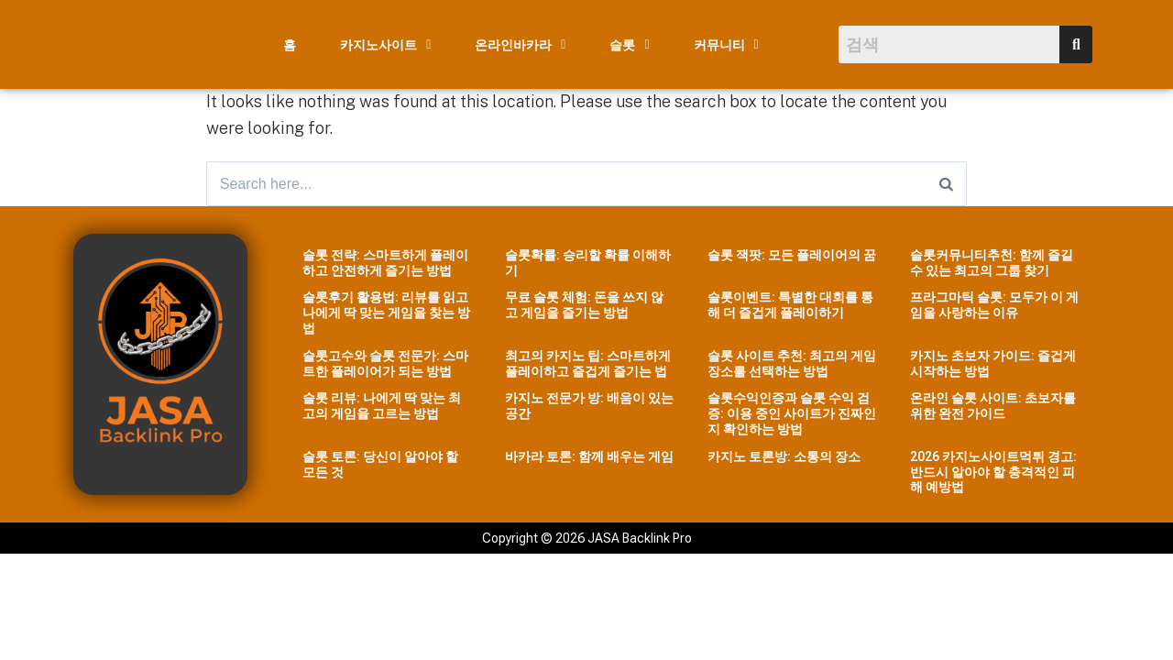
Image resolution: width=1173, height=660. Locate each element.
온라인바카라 (520, 45)
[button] (385, 45)
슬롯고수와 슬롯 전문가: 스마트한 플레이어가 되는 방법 (385, 364)
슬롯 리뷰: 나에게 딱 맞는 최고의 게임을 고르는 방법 (381, 407)
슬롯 (629, 45)
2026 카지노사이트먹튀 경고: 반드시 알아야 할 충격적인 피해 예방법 (993, 473)
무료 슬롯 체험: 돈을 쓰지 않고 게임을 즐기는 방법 (584, 307)
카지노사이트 (385, 45)
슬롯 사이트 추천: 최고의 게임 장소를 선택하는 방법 (791, 364)
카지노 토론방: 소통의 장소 (784, 457)
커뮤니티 (726, 45)
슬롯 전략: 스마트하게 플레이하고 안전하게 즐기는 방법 (385, 263)
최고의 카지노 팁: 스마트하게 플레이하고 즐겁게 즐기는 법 (588, 364)
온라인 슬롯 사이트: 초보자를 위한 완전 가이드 (993, 407)
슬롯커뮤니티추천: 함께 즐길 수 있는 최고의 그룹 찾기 (991, 263)
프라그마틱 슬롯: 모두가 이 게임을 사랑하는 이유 (994, 307)
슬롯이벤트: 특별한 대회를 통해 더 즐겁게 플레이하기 (790, 307)
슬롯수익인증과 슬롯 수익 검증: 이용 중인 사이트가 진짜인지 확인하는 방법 (791, 415)
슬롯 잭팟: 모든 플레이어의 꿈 (791, 255)
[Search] (946, 184)
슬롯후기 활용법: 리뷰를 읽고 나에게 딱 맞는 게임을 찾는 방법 (386, 314)
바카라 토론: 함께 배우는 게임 (589, 457)
